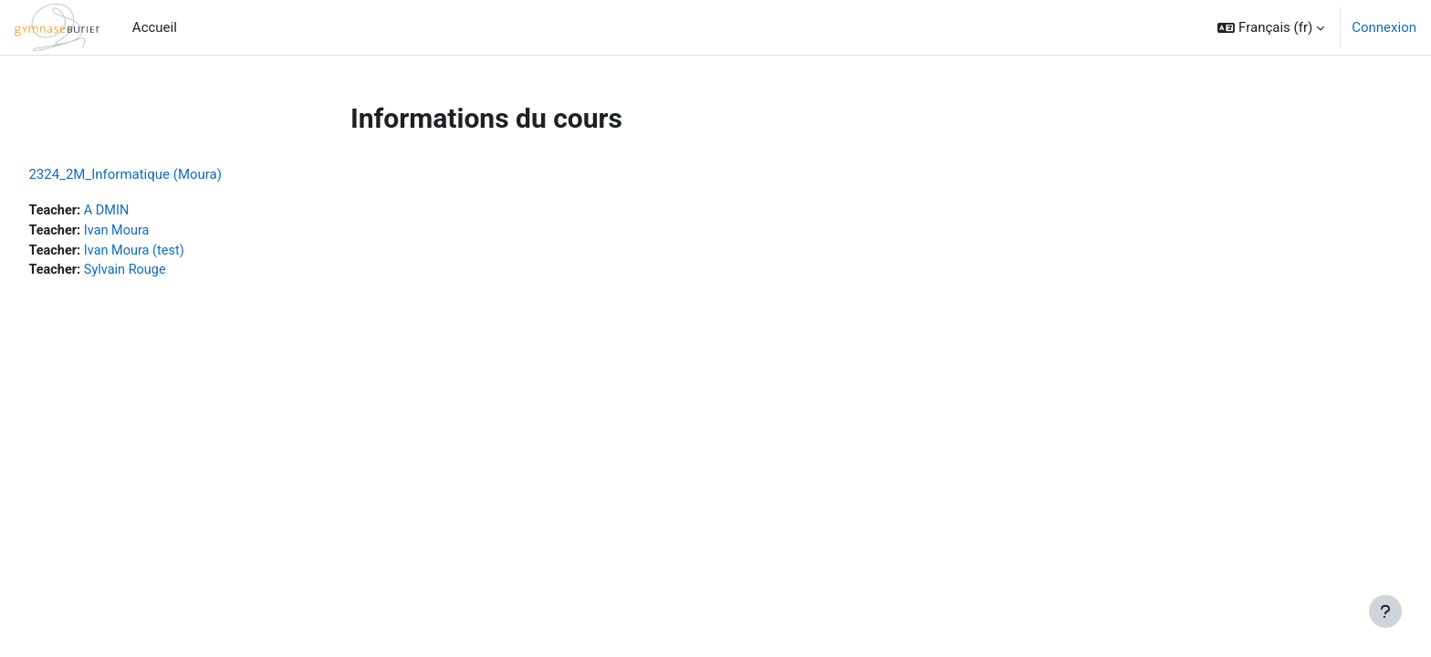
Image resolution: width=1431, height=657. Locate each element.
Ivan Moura (160, 232)
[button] (1271, 27)
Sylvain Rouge (169, 273)
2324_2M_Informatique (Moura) (166, 174)
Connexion (1384, 27)
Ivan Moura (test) (179, 252)
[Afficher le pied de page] (1385, 611)
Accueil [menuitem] (154, 27)
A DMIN (150, 211)
